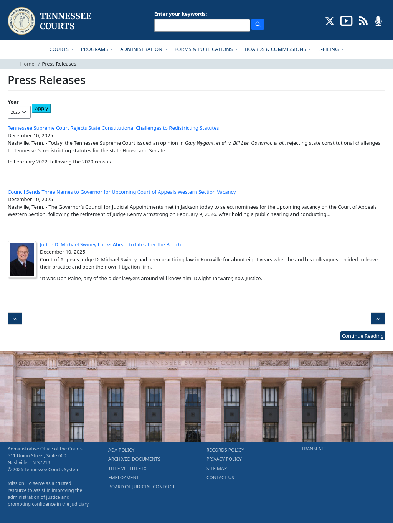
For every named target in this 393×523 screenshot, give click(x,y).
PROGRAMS (95, 49)
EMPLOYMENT (123, 477)
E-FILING (329, 49)
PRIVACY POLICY (224, 459)
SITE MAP (216, 468)
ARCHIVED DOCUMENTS (134, 459)
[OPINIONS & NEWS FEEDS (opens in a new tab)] (363, 20)
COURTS (60, 49)
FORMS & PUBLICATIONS (204, 49)
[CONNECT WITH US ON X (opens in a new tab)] (330, 20)
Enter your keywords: (180, 13)
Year (13, 101)
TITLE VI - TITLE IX (127, 468)
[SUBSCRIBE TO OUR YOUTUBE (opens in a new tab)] (346, 20)
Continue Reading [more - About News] (363, 335)
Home (27, 63)
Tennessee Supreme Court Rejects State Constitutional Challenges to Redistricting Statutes (113, 127)
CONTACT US (220, 477)
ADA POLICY (121, 450)
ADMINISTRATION (141, 49)
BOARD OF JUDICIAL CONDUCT (141, 486)
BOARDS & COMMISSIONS (276, 49)
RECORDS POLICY (225, 450)
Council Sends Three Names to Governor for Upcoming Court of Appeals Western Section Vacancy (122, 191)
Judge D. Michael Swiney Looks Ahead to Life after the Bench (110, 244)
